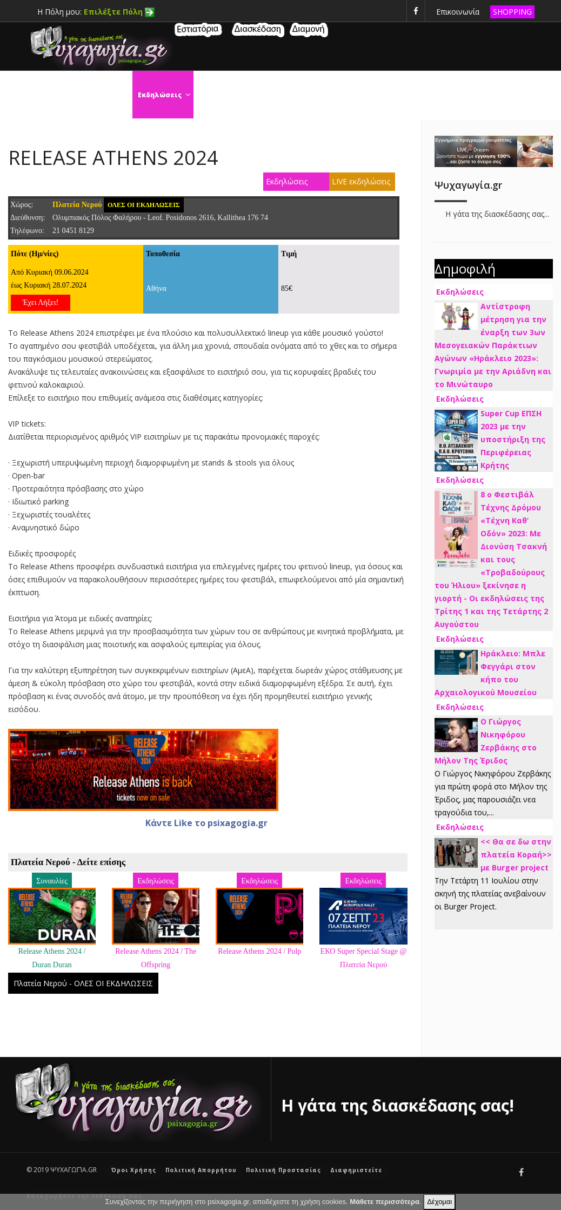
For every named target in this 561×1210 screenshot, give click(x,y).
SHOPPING (512, 11)
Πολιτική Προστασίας (283, 1170)
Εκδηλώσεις (165, 94)
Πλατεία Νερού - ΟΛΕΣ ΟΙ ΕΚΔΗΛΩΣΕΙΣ (83, 983)
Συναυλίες (400, 94)
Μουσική (513, 94)
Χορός (216, 94)
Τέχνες (349, 94)
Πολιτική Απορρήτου (201, 1170)
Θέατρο (303, 94)
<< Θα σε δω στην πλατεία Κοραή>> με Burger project (516, 854)
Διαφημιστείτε (356, 1170)
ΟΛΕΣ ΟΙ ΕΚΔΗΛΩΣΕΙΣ (144, 205)
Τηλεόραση (457, 94)
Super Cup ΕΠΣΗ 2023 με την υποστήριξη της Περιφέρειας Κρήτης (512, 439)
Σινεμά (258, 94)
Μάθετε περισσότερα (384, 1202)
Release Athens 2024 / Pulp (259, 951)
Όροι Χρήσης (133, 1170)
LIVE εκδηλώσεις (361, 181)
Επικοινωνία (457, 11)
